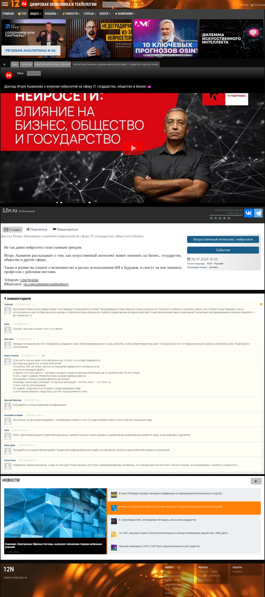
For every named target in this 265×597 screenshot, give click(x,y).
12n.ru (20, 73)
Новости (11, 480)
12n (8, 569)
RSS (261, 304)
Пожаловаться (65, 229)
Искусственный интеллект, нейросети (223, 239)
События (223, 250)
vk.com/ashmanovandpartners (46, 284)
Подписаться (34, 73)
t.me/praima (29, 280)
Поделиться (36, 229)
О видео (12, 229)
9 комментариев (17, 298)
